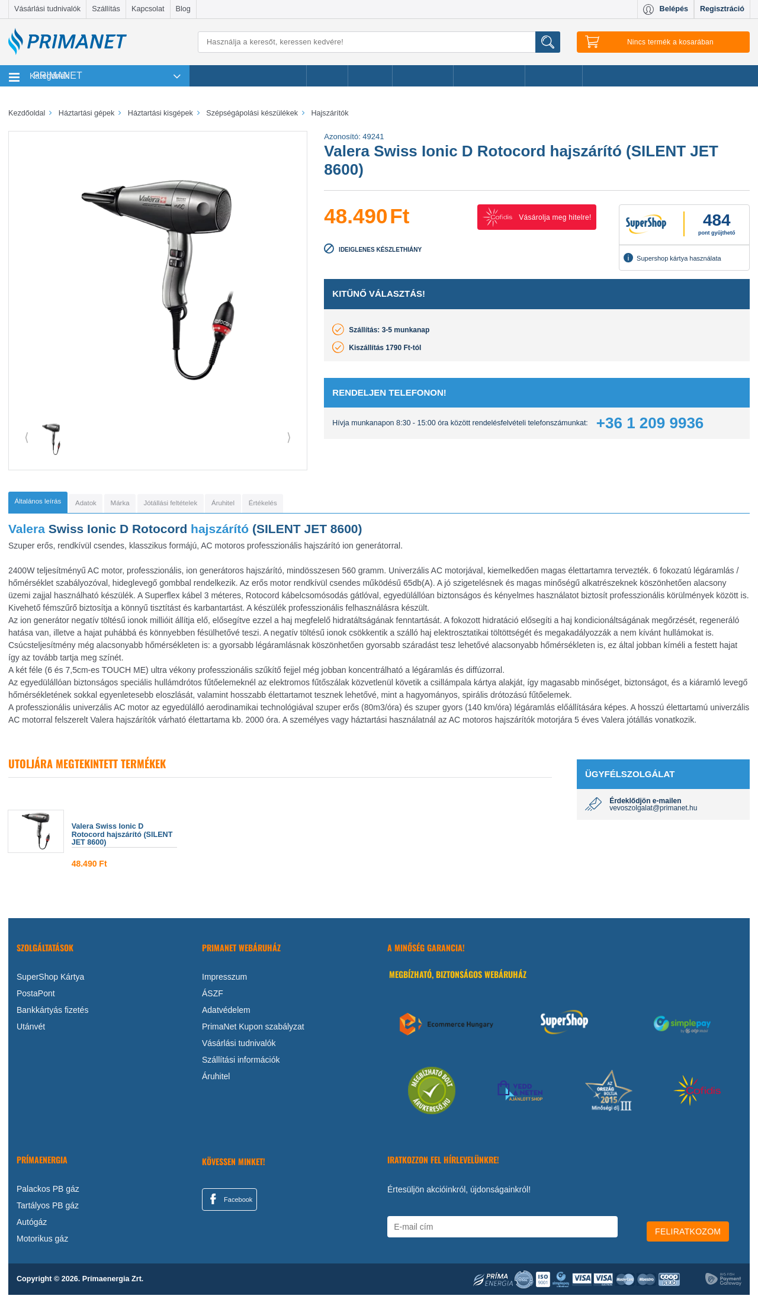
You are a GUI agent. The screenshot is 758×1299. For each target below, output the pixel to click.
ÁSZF (212, 997)
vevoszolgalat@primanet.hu (653, 812)
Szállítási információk (241, 1063)
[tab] (56, 504)
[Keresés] (379, 42)
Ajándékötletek (489, 76)
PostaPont (36, 997)
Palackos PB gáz (48, 1193)
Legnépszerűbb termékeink (248, 76)
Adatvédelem (226, 1013)
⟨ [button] (26, 437)
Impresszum (224, 980)
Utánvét (31, 1030)
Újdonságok (423, 76)
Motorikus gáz (42, 1242)
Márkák (370, 76)
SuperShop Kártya (50, 980)
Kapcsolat (147, 9)
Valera (26, 532)
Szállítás (106, 9)
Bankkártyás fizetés (52, 1013)
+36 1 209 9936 (650, 423)
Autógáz (32, 1226)
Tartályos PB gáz (48, 1209)
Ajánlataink (554, 76)
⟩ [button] (289, 437)
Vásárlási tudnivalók (47, 9)
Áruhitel (216, 1080)
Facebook (229, 1202)
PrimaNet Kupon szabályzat (253, 1030)
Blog (183, 9)
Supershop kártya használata (672, 258)
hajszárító (220, 532)
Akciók (327, 76)
